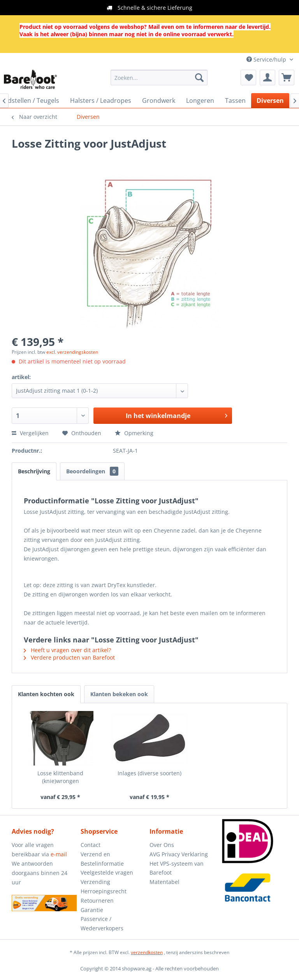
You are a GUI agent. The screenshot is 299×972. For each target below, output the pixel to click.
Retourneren (97, 900)
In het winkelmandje (176, 414)
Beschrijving (34, 471)
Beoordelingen (92, 471)
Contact (90, 845)
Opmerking (134, 433)
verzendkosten (147, 952)
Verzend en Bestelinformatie (102, 858)
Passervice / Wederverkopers (102, 923)
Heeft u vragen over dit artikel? (67, 650)
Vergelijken (30, 433)
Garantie (92, 910)
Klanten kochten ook (46, 694)
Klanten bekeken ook (119, 694)
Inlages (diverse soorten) (149, 773)
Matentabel (164, 882)
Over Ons (162, 845)
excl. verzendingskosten (72, 352)
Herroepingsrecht (104, 891)
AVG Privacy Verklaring (179, 854)
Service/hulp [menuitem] (267, 59)
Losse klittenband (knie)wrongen (60, 777)
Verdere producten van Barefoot (69, 657)
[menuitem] (159, 77)
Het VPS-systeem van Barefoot (177, 868)
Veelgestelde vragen (107, 872)
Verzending (95, 882)
